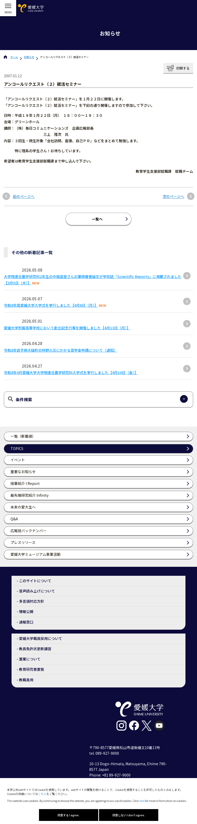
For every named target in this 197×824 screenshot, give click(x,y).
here (142, 801)
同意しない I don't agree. (128, 815)
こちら (42, 794)
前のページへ (23, 196)
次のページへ (173, 196)
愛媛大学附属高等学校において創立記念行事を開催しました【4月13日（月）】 (67, 327)
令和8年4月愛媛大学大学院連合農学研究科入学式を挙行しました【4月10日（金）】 (71, 372)
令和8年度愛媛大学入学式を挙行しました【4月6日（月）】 (51, 305)
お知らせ (29, 57)
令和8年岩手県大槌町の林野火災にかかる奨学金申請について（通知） (60, 350)
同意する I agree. (68, 815)
